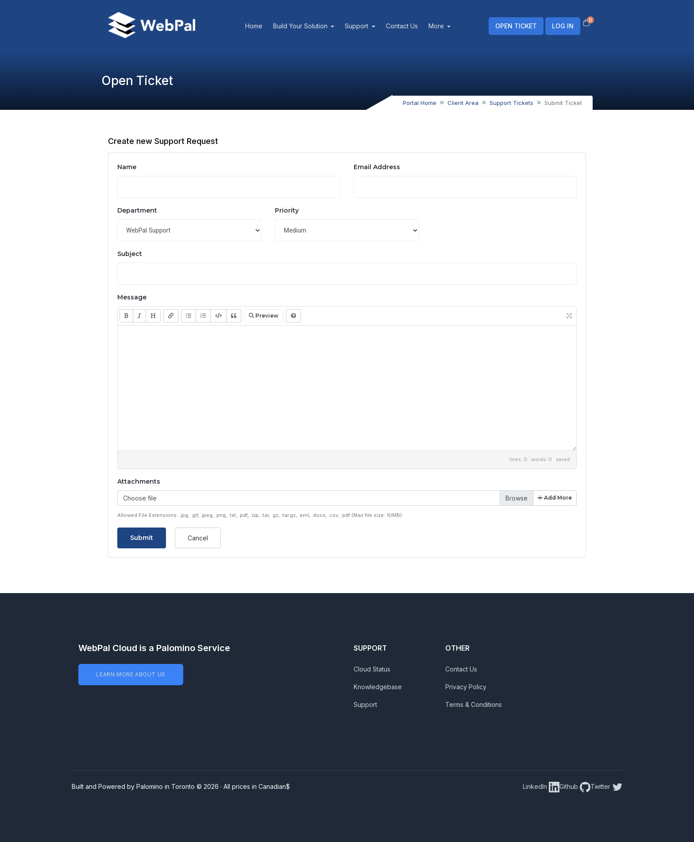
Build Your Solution (312, 26)
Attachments (138, 481)
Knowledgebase (378, 687)
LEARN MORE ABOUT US (130, 674)
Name (126, 167)
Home (265, 26)
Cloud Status (372, 669)
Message (132, 297)
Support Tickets (511, 102)
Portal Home (419, 102)
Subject (129, 254)
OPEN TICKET (516, 26)
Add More (555, 497)
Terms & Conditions (473, 704)
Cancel (198, 538)
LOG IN (563, 26)
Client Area (462, 102)
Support (369, 26)
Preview (263, 315)
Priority (287, 210)
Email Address (377, 167)
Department (137, 210)
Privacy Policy (465, 687)
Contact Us (413, 26)
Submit (141, 538)
